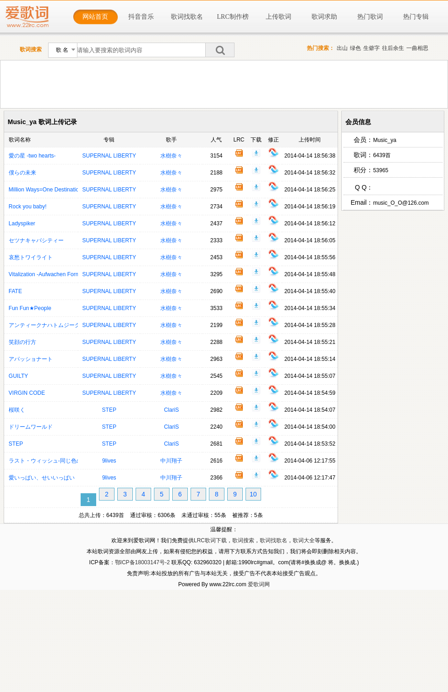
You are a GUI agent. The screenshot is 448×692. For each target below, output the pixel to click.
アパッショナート (31, 359)
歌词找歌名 (187, 16)
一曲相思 (417, 48)
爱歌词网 (259, 584)
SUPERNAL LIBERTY (109, 156)
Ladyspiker (22, 223)
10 (253, 494)
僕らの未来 (22, 172)
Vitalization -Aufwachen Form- (45, 274)
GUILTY (18, 376)
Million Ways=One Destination (45, 189)
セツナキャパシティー (36, 240)
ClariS (171, 410)
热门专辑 (416, 16)
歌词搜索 (243, 540)
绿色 (355, 48)
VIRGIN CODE (27, 393)
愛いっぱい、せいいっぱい (42, 477)
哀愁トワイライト (31, 257)
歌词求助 (324, 16)
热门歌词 (370, 16)
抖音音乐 (141, 16)
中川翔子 (171, 461)
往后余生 (393, 48)
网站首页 (95, 16)
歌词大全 (304, 540)
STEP (109, 410)
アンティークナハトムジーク (44, 325)
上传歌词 (278, 16)
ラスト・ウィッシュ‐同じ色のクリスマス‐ (60, 461)
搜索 (220, 50)
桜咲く (17, 410)
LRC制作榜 (233, 16)
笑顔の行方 (22, 342)
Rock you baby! (28, 206)
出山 (342, 48)
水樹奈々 (171, 156)
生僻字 (371, 48)
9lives (109, 461)
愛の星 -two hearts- (32, 156)
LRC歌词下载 (210, 540)
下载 (256, 152)
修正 (273, 152)
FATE (15, 291)
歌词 (239, 152)
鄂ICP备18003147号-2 (142, 562)
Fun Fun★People (30, 308)
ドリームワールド (31, 427)
